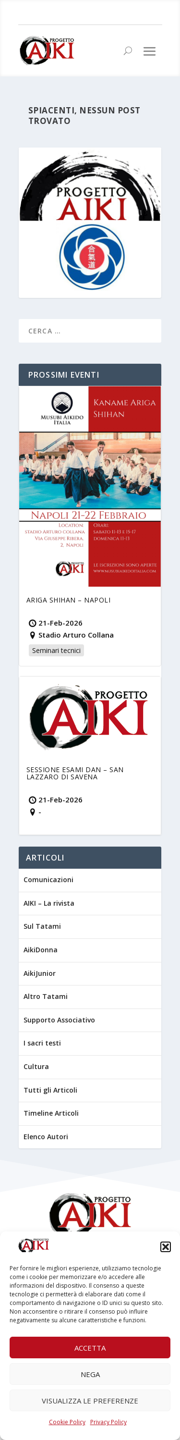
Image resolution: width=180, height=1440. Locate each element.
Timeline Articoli (51, 1113)
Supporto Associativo (59, 1019)
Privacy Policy (108, 1422)
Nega (90, 1374)
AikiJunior (40, 973)
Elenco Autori (46, 1136)
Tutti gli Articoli (50, 1090)
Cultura (36, 1066)
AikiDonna (41, 949)
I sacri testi (42, 1042)
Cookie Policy (67, 1422)
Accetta (90, 1348)
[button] (165, 1247)
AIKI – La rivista (49, 903)
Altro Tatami (46, 996)
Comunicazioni (48, 879)
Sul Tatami (42, 926)
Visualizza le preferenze (90, 1400)
